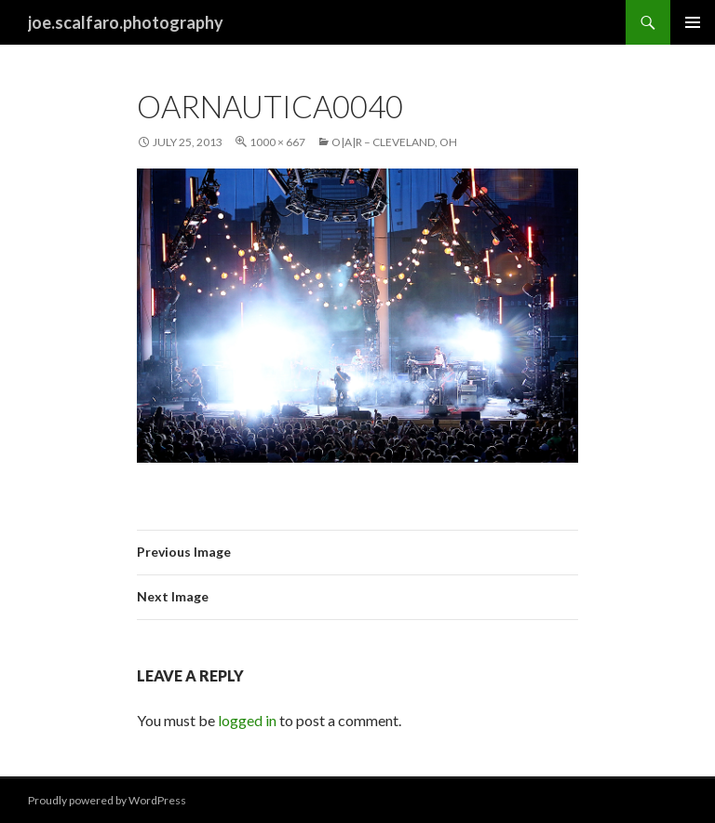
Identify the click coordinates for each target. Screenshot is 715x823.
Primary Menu (692, 22)
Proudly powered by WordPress (107, 800)
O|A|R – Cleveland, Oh (394, 142)
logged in (247, 720)
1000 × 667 (277, 142)
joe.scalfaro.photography (125, 22)
